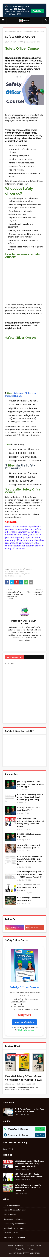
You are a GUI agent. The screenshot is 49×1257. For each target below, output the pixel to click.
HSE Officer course (12, 574)
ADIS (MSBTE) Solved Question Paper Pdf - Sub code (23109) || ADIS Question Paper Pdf (30, 874)
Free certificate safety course (15, 1210)
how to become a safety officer (16, 571)
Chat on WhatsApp (26, 1030)
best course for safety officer (21, 569)
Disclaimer (30, 1246)
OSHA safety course (12, 1205)
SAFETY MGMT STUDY (15, 42)
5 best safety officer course (15, 1223)
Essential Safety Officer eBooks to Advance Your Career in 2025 (23, 1078)
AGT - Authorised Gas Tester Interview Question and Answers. (29, 887)
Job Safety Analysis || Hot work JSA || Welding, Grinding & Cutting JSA (30, 784)
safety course (25, 574)
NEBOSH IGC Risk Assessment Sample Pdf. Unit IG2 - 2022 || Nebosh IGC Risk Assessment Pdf (30, 860)
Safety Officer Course (19, 31)
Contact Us (19, 1246)
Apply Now (37, 11)
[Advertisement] (24, 365)
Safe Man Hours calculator (14, 1237)
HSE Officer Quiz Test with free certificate (28, 898)
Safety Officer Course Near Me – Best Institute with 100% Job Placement (28, 1187)
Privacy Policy (21, 1249)
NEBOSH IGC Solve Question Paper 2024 (29, 835)
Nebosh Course (10, 1214)
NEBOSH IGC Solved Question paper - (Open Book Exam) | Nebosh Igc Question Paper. (30, 797)
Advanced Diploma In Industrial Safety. (20, 395)
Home (7, 31)
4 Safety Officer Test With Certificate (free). (28, 808)
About (10, 1246)
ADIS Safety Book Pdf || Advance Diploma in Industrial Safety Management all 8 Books (30, 822)
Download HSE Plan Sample (15, 1228)
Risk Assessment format (13, 1219)
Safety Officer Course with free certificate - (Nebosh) (29, 846)
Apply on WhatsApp (24, 1022)
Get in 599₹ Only (9, 1149)
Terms (31, 1249)
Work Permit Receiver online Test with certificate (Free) (29, 1110)
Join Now (40, 1129)
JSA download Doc (11, 1233)
